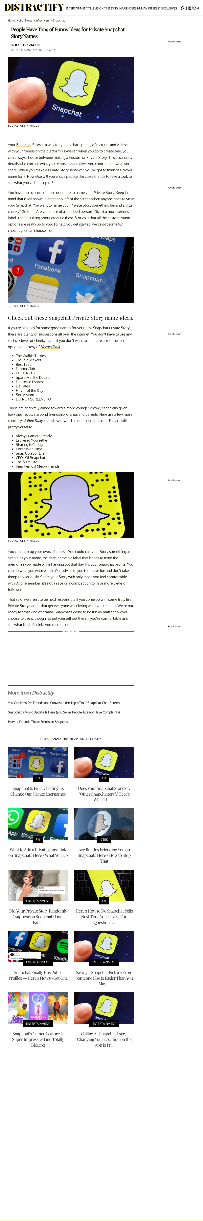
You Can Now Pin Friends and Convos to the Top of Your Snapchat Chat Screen (64, 703)
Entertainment (76, 8)
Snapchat (59, 20)
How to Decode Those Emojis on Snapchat (38, 722)
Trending (111, 8)
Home (11, 20)
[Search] (182, 7)
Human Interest (149, 8)
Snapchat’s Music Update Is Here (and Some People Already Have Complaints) (64, 712)
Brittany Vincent (27, 45)
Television (95, 8)
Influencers (127, 8)
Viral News (25, 20)
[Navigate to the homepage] (34, 7)
